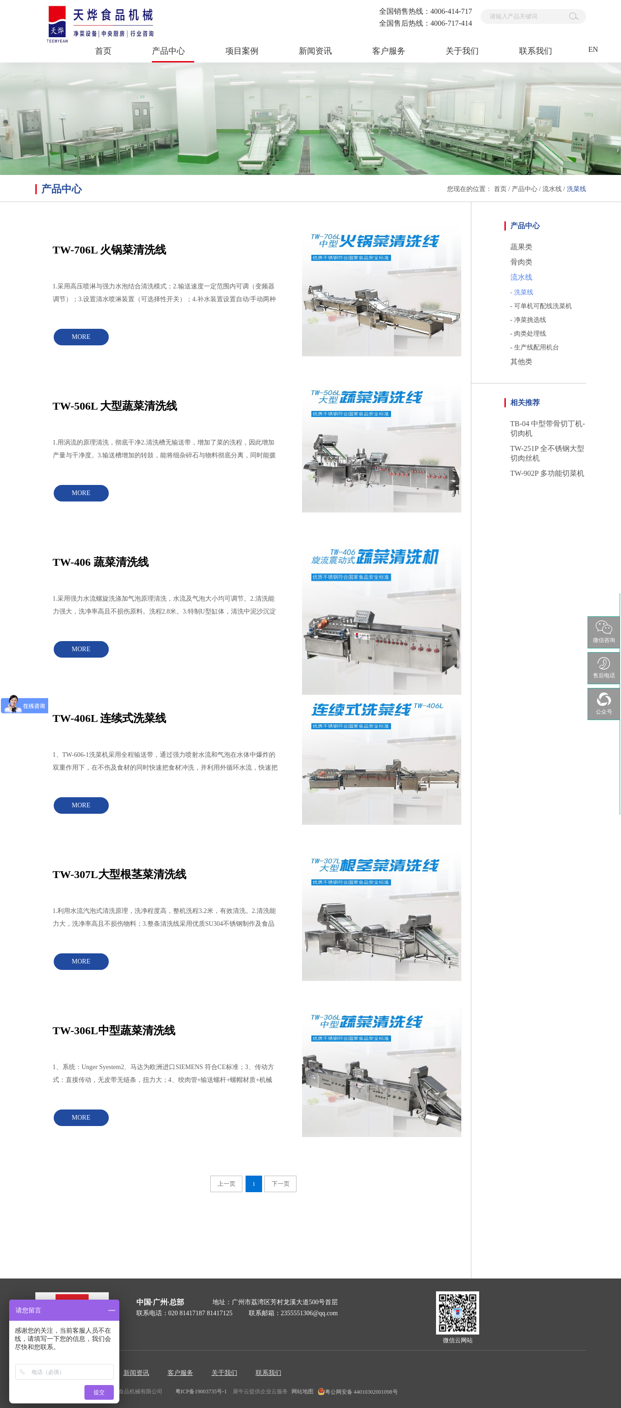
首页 (103, 51)
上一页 (226, 1183)
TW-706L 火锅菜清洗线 (110, 250)
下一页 (281, 1183)
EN (593, 49)
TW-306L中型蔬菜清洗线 (114, 1030)
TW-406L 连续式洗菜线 (110, 718)
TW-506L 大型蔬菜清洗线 (115, 406)
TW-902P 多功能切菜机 (547, 473)
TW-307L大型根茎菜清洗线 (119, 874)
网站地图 (301, 1391)
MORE (81, 336)
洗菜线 (576, 189)
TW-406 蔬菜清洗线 (101, 562)
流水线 (552, 189)
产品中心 (524, 189)
